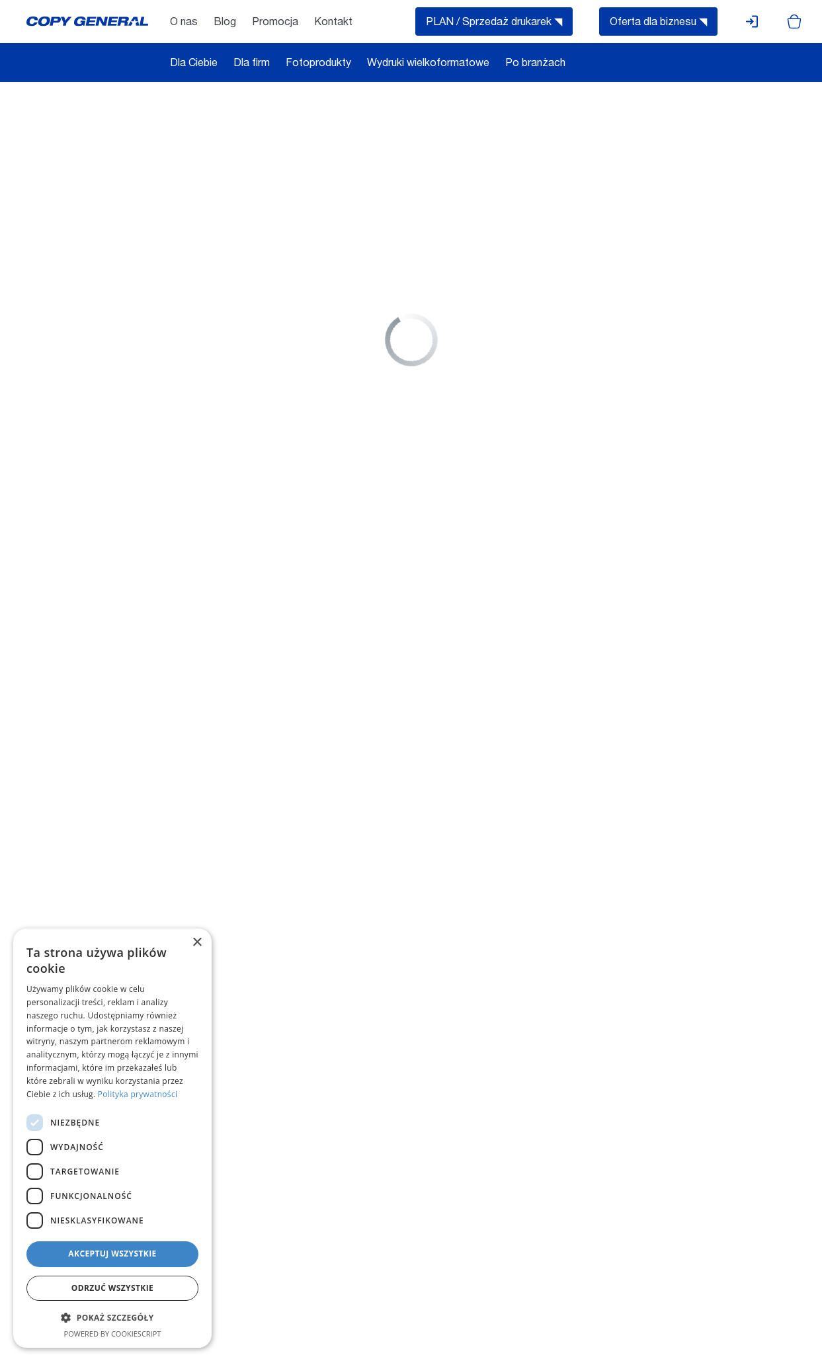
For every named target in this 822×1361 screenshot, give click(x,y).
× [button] (197, 943)
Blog (225, 23)
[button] (112, 1317)
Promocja (275, 23)
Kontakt (333, 23)
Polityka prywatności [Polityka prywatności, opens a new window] (137, 1094)
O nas (184, 23)
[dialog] (112, 1138)
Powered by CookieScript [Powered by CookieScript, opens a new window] (112, 1334)
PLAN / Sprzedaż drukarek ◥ (494, 23)
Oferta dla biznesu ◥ (658, 23)
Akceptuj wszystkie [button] (112, 1253)
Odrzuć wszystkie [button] (112, 1288)
